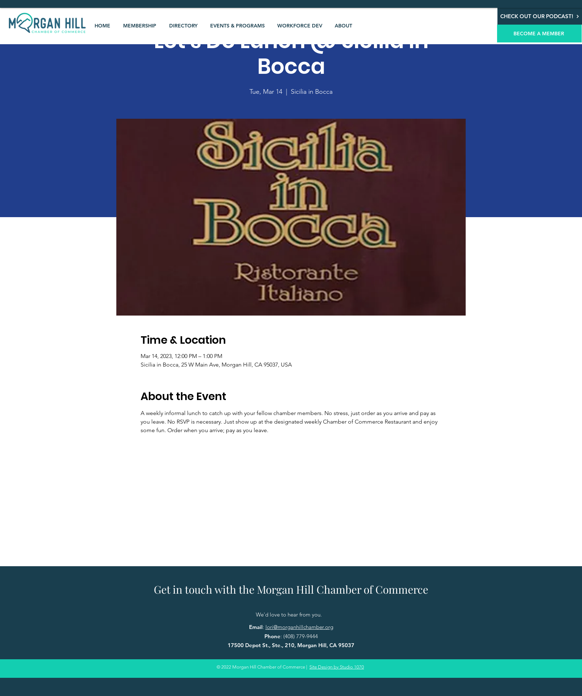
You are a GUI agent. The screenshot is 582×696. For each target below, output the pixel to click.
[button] (140, 26)
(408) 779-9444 (300, 636)
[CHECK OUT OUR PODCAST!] (539, 16)
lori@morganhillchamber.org (299, 627)
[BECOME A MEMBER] (539, 33)
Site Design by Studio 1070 (336, 667)
